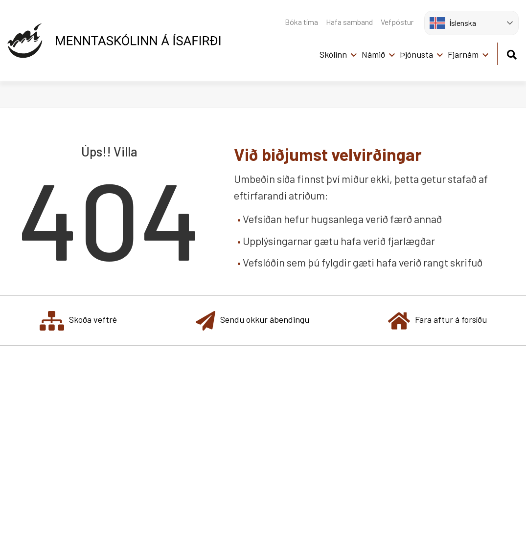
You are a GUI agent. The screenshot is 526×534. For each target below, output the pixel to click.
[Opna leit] (511, 53)
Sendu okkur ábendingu (252, 321)
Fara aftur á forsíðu (437, 321)
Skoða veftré (78, 321)
